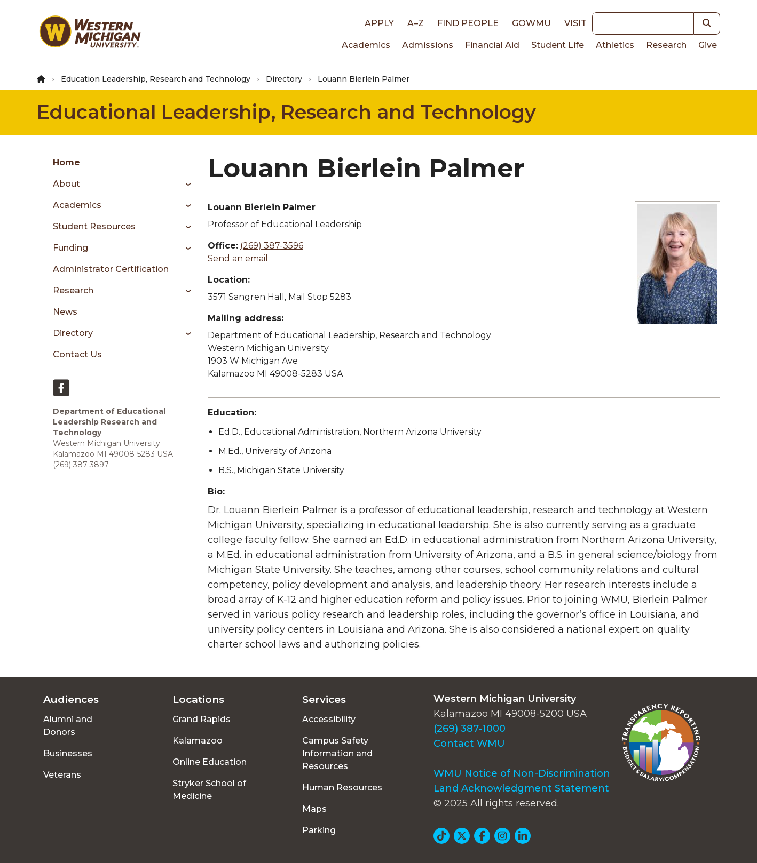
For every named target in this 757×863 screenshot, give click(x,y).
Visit (575, 23)
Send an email (238, 258)
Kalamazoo (197, 741)
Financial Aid (492, 45)
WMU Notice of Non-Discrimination (521, 773)
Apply (379, 23)
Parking (319, 830)
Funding (70, 248)
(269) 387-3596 (271, 246)
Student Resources (94, 226)
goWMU (531, 23)
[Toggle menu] (184, 184)
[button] (707, 23)
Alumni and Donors (67, 725)
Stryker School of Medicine (209, 789)
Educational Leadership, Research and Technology (286, 112)
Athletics (615, 45)
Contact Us (77, 354)
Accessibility (329, 719)
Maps (314, 809)
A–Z (415, 23)
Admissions (427, 45)
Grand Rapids (201, 719)
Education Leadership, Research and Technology (155, 79)
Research (666, 45)
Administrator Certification (111, 269)
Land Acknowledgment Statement (521, 788)
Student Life (557, 45)
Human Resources (342, 787)
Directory (284, 79)
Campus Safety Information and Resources (337, 753)
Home (66, 162)
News (65, 312)
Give (707, 45)
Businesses (67, 753)
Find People (468, 23)
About (66, 184)
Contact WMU (469, 743)
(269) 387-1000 (469, 728)
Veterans (62, 775)
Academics (366, 45)
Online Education (209, 762)
